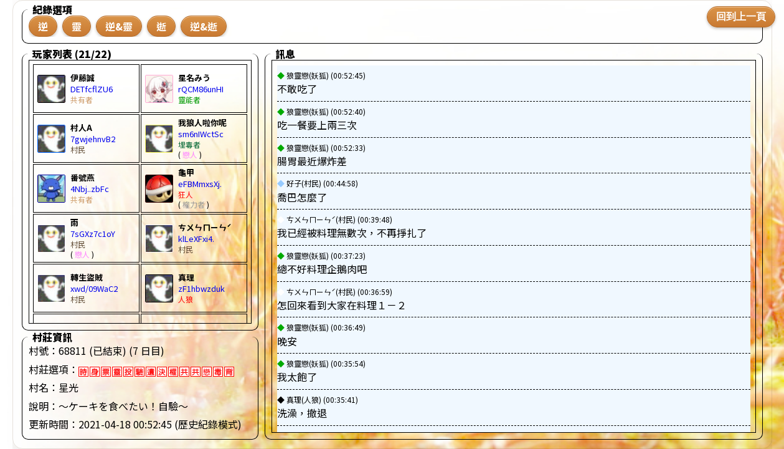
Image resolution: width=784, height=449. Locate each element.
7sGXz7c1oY (92, 233)
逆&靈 (119, 26)
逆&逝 (203, 26)
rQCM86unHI (201, 89)
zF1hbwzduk (201, 288)
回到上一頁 (741, 16)
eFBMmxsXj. (200, 184)
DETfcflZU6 (91, 89)
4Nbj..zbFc (89, 189)
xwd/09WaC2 (94, 288)
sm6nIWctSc (201, 134)
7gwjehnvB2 (92, 139)
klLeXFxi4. (196, 238)
